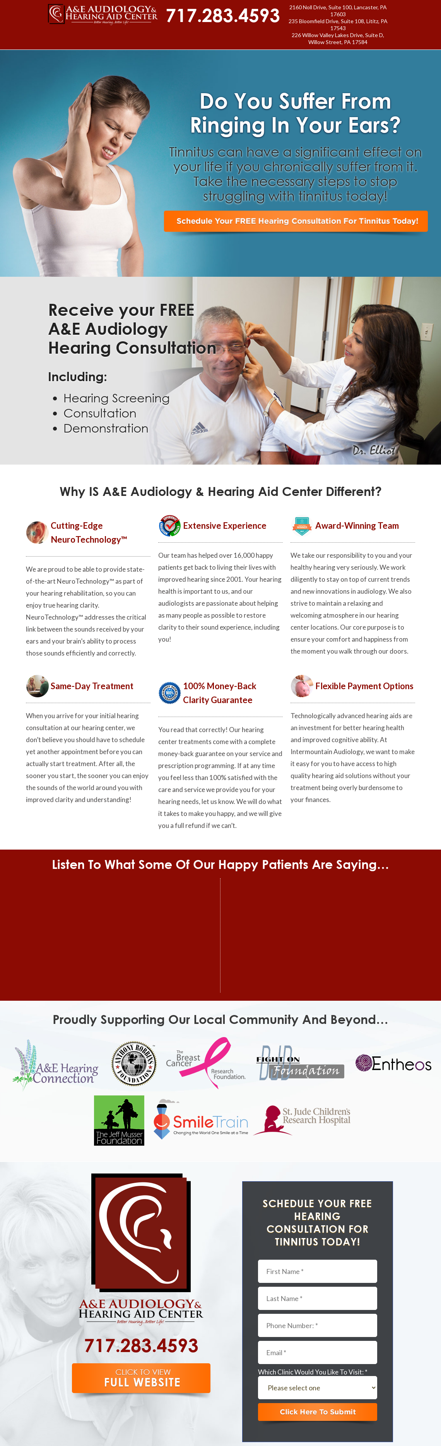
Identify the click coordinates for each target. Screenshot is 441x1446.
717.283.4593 (223, 15)
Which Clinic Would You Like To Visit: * (313, 1372)
